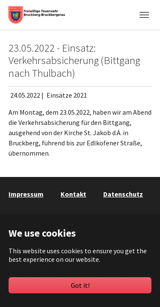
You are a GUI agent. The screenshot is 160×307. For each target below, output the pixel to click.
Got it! (80, 285)
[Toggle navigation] (144, 15)
